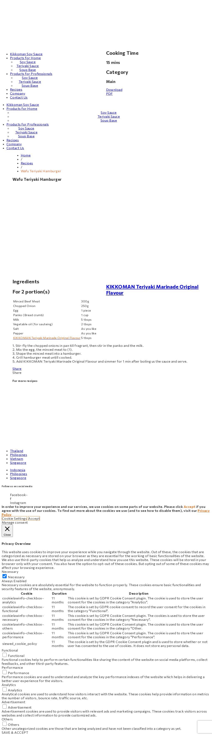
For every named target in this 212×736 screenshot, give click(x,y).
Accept (189, 507)
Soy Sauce (28, 62)
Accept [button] (34, 518)
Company (17, 93)
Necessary (16, 577)
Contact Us (19, 97)
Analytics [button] (9, 685)
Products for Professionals (31, 74)
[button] (106, 372)
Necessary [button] (10, 571)
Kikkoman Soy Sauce (26, 54)
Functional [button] (10, 650)
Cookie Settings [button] (14, 518)
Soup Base (27, 70)
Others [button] (7, 719)
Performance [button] (12, 667)
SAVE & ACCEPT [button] (15, 732)
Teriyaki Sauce (27, 66)
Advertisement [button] (13, 702)
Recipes (16, 89)
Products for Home (25, 58)
